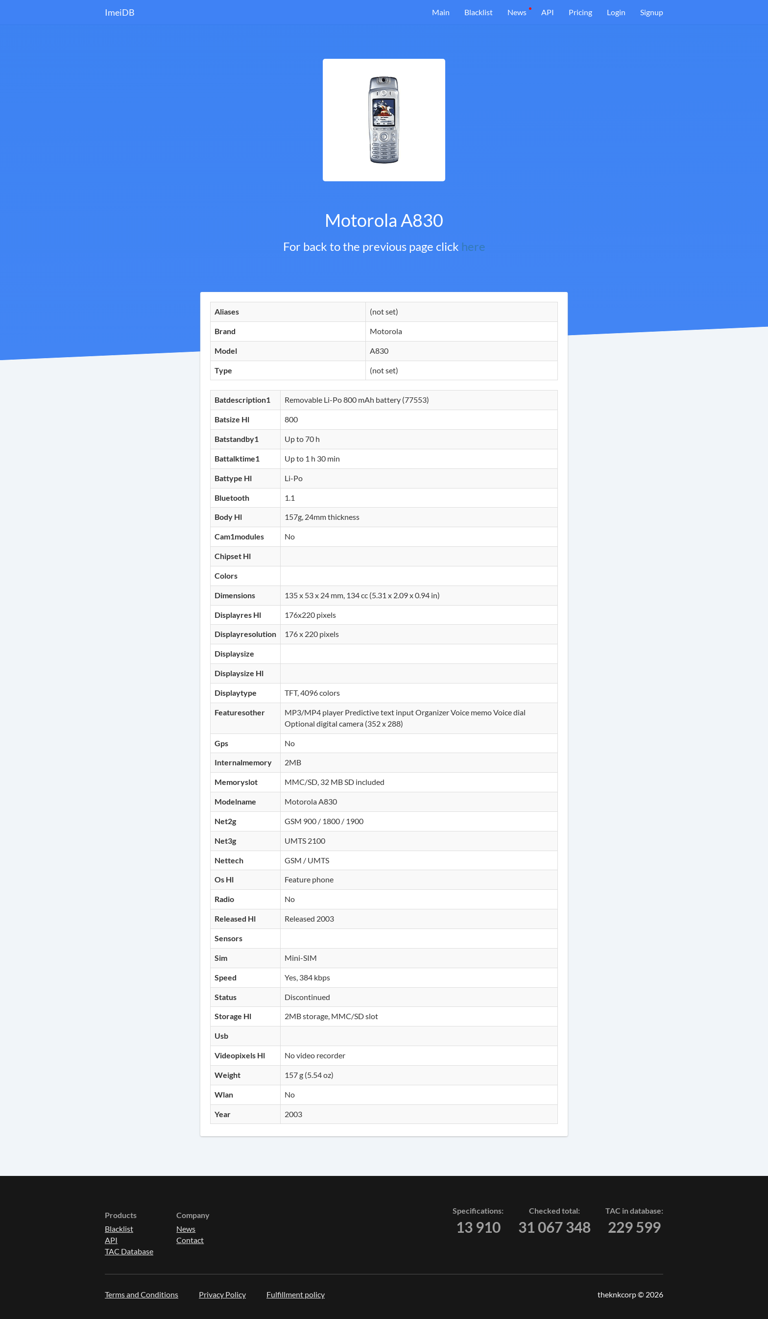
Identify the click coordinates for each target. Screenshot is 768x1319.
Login (616, 12)
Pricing (580, 12)
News (517, 12)
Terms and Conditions (141, 1294)
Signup (651, 12)
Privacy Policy (222, 1294)
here (473, 246)
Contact (190, 1240)
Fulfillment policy (295, 1294)
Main (441, 12)
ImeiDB (120, 12)
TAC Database (129, 1251)
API (547, 12)
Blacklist (478, 12)
